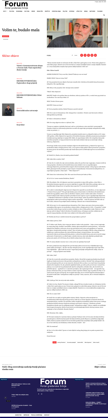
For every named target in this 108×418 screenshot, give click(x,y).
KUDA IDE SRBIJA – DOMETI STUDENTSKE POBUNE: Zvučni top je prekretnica (96, 404)
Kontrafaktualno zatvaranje (27, 111)
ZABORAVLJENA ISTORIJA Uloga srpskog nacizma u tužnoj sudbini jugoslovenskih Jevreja (95, 394)
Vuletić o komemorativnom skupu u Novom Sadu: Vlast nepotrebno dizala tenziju (30, 68)
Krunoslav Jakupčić (71, 342)
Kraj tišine (21, 125)
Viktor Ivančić (96, 342)
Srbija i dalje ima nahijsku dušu (20, 394)
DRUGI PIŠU (5, 36)
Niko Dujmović (88, 342)
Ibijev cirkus (100, 367)
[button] (104, 15)
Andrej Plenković (61, 342)
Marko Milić (80, 342)
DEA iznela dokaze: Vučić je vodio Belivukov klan (21, 384)
